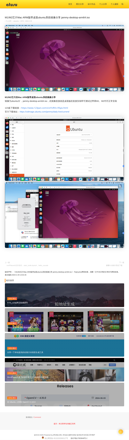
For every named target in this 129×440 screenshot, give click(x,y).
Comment (37, 417)
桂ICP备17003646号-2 (79, 438)
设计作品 (91, 4)
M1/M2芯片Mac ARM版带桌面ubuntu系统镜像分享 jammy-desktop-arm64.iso (43, 272)
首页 (70, 4)
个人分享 (103, 4)
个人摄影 (114, 4)
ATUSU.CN (57, 435)
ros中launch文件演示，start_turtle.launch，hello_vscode (27, 265)
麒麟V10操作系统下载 (114, 265)
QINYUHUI (72, 435)
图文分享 (80, 4)
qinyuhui (16, 21)
